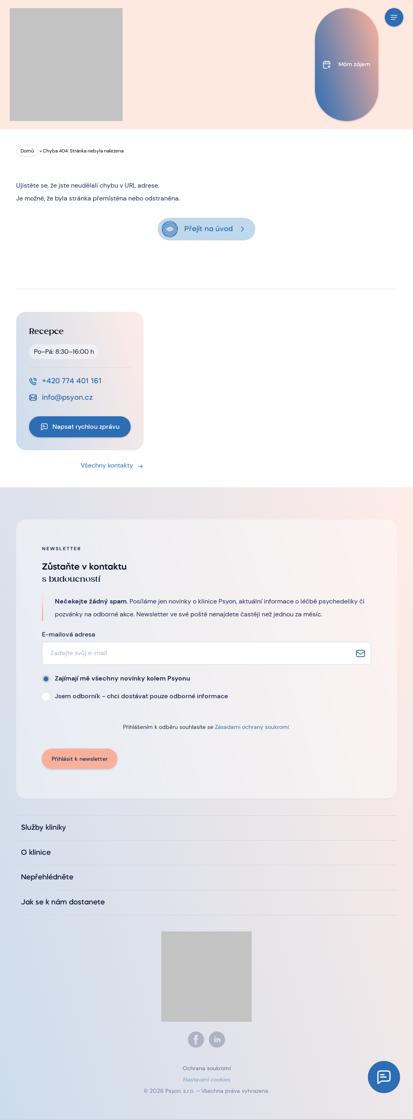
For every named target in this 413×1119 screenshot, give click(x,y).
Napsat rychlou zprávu (85, 426)
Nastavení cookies (206, 1079)
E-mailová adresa (68, 634)
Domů (27, 151)
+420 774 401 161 (72, 381)
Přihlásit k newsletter (80, 758)
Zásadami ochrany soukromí (252, 727)
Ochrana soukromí (207, 1068)
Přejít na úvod (208, 229)
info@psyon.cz (67, 397)
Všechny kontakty (107, 465)
